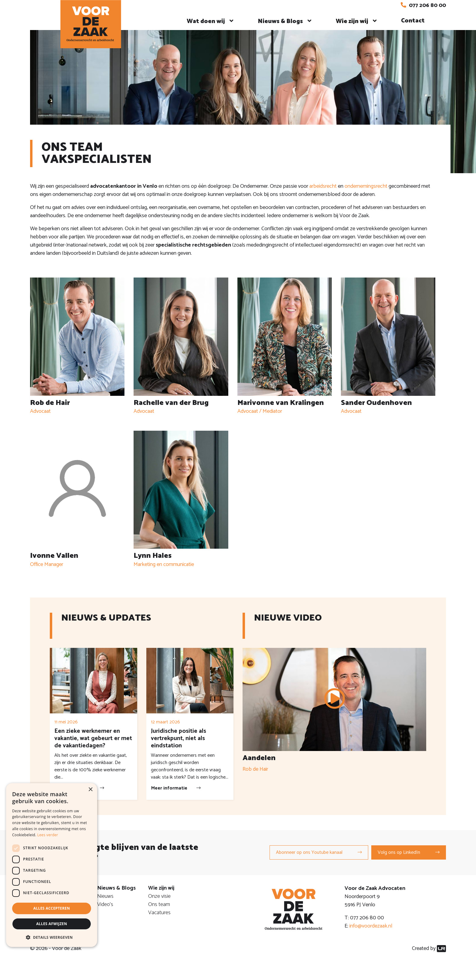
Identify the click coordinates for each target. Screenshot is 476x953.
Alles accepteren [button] (51, 908)
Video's (105, 904)
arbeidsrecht (323, 186)
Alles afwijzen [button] (51, 923)
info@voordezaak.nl (370, 926)
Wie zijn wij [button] (352, 21)
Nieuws (105, 896)
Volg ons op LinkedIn (399, 852)
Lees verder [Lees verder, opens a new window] (47, 834)
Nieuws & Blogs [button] (280, 21)
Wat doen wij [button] (206, 21)
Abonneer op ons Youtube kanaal (309, 852)
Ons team (159, 904)
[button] (51, 937)
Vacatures (159, 912)
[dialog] (51, 865)
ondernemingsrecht (366, 186)
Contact (413, 21)
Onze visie (159, 896)
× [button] (90, 789)
